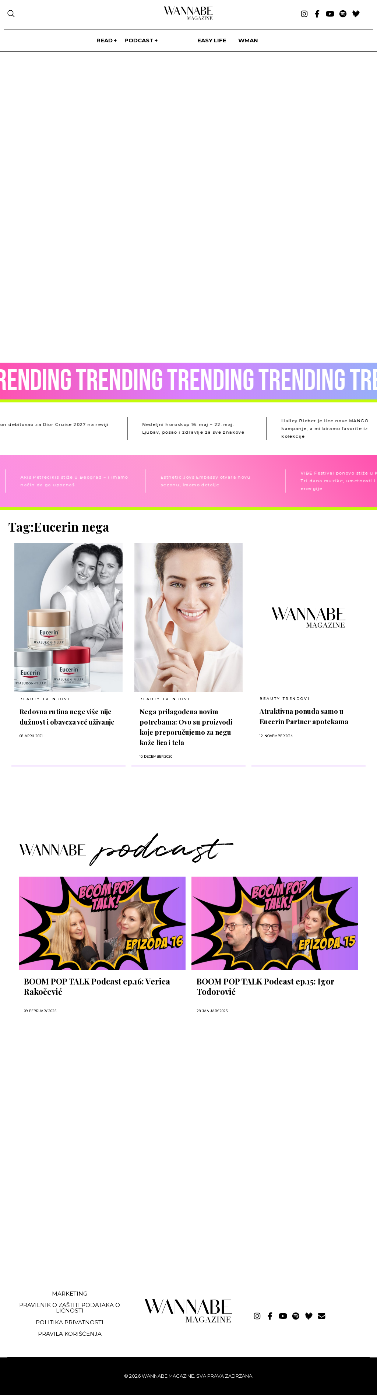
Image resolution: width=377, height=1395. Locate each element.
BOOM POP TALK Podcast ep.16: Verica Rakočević (97, 986)
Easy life (211, 40)
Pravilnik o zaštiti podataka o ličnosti (69, 1307)
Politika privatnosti (69, 1322)
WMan (248, 40)
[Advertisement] (63, 1229)
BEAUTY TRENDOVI (45, 699)
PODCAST (139, 40)
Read (104, 40)
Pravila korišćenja (70, 1333)
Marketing (69, 1293)
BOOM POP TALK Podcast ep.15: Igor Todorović (266, 986)
